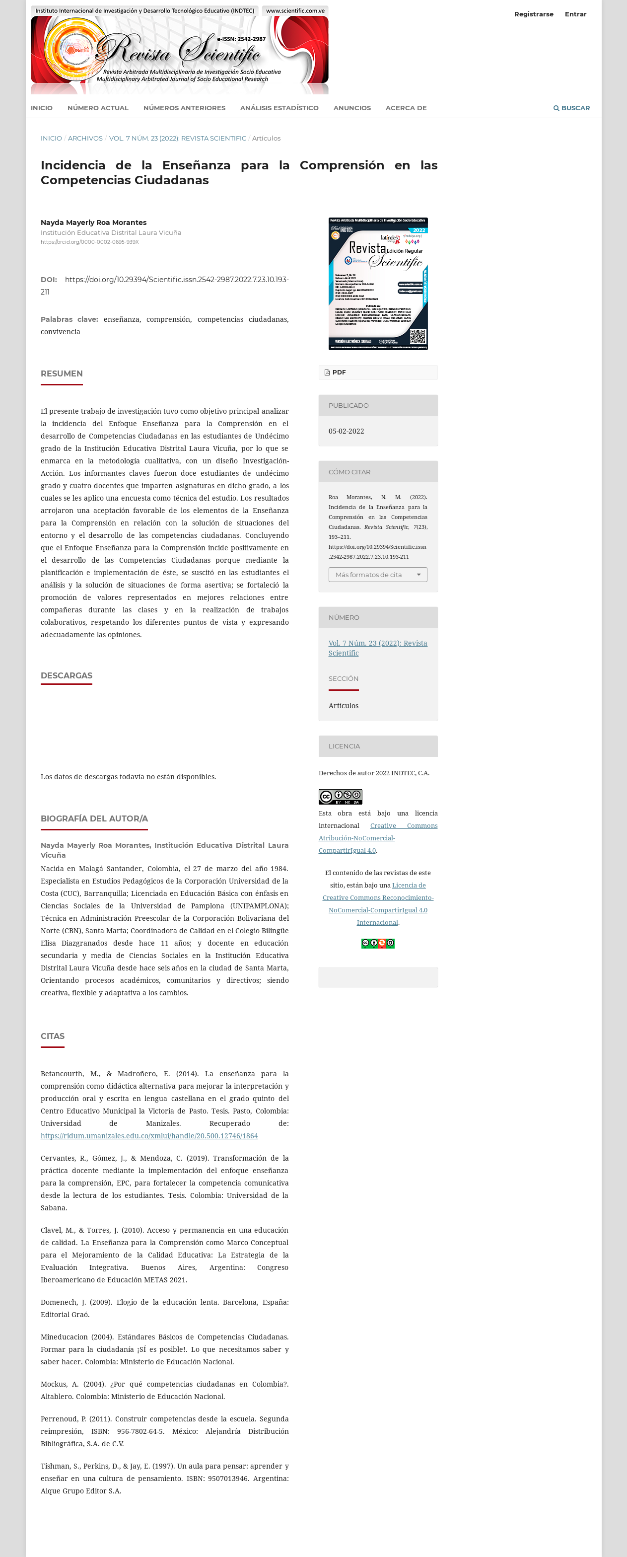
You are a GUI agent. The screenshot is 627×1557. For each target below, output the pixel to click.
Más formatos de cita (369, 575)
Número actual (98, 108)
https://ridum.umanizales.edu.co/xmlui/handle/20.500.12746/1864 (149, 1135)
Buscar (572, 108)
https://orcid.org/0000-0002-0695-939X (90, 242)
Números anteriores (184, 108)
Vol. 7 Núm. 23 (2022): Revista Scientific (177, 138)
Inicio (42, 108)
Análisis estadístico (279, 108)
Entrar (576, 14)
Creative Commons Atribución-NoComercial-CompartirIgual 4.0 (378, 838)
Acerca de (406, 108)
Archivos (85, 138)
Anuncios (352, 108)
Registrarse (534, 14)
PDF (338, 372)
